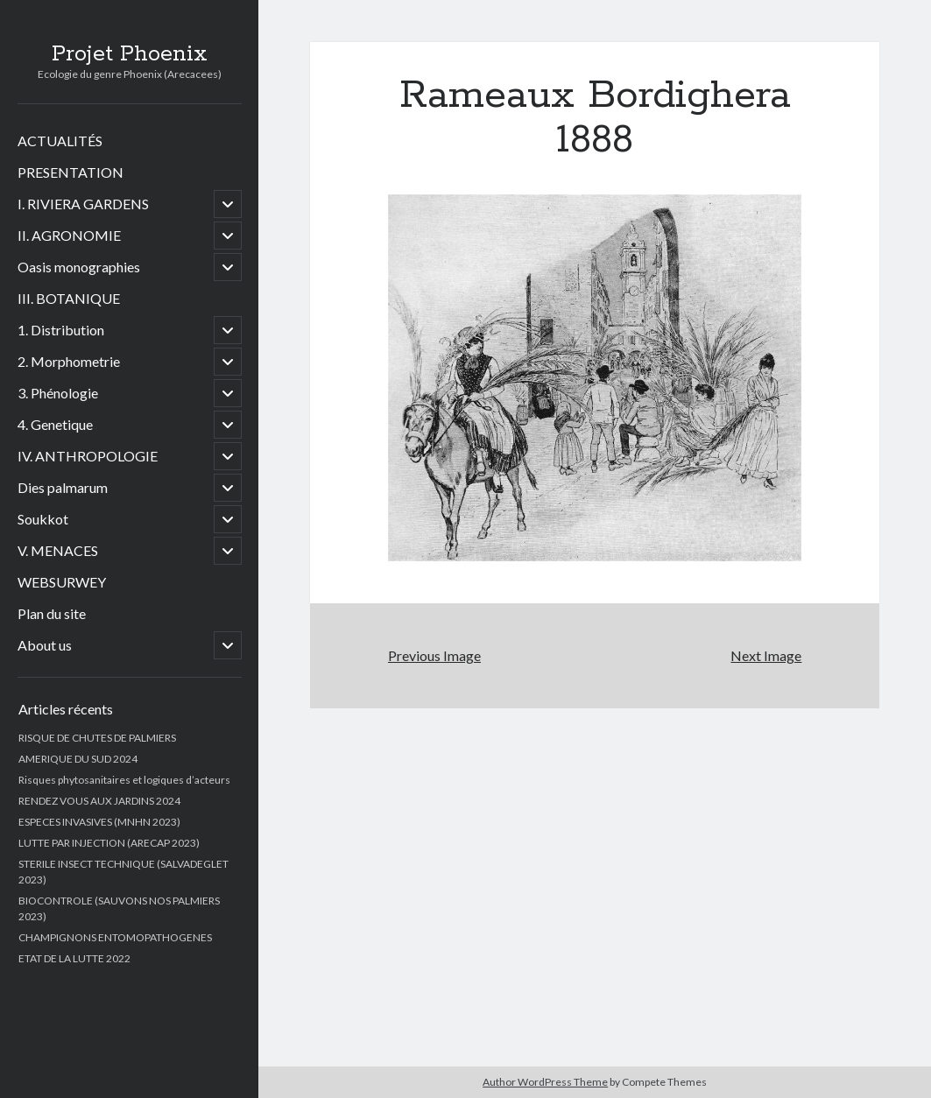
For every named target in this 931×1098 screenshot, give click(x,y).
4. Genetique (55, 424)
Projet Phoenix (130, 54)
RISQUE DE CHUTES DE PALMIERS (97, 737)
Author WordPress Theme (545, 1081)
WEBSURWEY (62, 582)
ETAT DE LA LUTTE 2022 (74, 958)
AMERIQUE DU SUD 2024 (78, 758)
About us (45, 645)
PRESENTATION (70, 172)
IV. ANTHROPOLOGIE (88, 455)
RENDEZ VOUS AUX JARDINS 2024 (99, 800)
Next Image (765, 655)
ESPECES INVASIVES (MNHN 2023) (99, 821)
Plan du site (52, 613)
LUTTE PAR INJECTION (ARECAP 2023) (109, 842)
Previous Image (434, 655)
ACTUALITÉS (60, 140)
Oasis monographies (79, 266)
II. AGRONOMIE (69, 235)
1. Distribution (61, 329)
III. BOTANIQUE (69, 298)
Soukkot (43, 518)
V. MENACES (58, 550)
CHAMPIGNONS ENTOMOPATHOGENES (115, 937)
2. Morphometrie (69, 361)
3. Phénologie (58, 392)
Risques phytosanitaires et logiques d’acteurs (124, 779)
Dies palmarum (63, 487)
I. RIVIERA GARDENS (83, 203)
